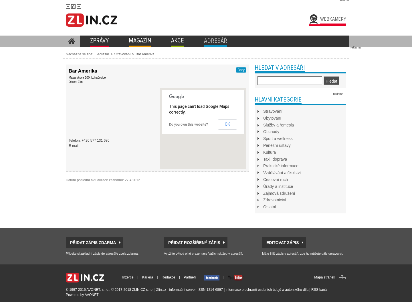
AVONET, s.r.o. (97, 290)
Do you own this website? (188, 124)
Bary (241, 70)
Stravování (122, 54)
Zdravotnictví (274, 200)
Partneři (190, 277)
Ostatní (269, 206)
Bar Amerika (145, 54)
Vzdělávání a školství (282, 172)
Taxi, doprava (275, 159)
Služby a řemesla (278, 125)
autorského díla (296, 290)
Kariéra (147, 277)
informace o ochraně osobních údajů (253, 290)
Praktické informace (280, 165)
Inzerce (127, 277)
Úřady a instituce (278, 186)
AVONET (91, 295)
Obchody (271, 131)
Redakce (168, 277)
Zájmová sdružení (279, 193)
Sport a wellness (278, 138)
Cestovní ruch (275, 179)
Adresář (103, 54)
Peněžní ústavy (277, 145)
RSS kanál (319, 290)
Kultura (269, 152)
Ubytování (272, 118)
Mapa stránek (324, 277)
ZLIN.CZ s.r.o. (143, 290)
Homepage (71, 41)
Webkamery (333, 19)
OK (227, 124)
